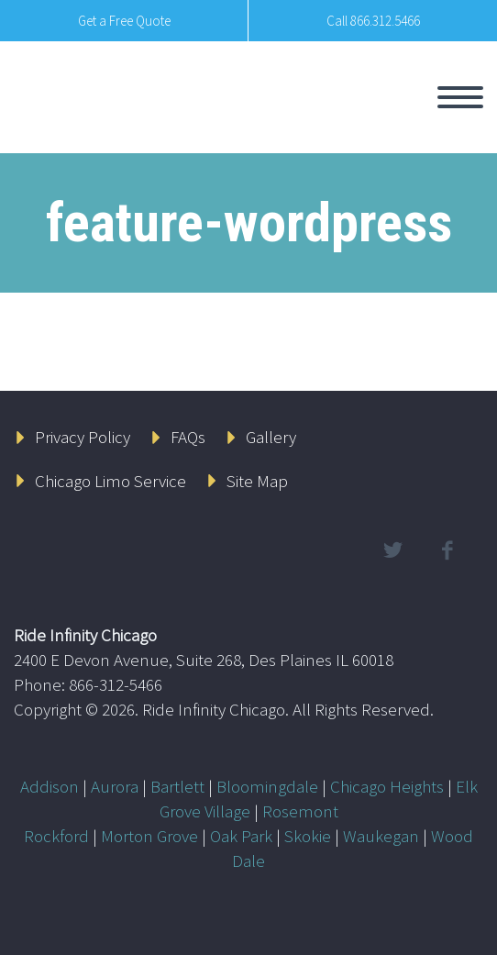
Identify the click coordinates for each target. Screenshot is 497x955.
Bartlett (177, 786)
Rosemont (300, 811)
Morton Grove (149, 836)
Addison (49, 786)
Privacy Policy (82, 437)
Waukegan (381, 836)
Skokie (307, 836)
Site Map (257, 481)
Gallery (271, 437)
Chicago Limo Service (110, 481)
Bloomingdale (267, 786)
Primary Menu (460, 97)
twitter (392, 550)
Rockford (56, 836)
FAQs (188, 437)
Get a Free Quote (124, 20)
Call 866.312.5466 (373, 20)
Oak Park (241, 836)
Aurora (114, 786)
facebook (446, 550)
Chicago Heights (387, 786)
